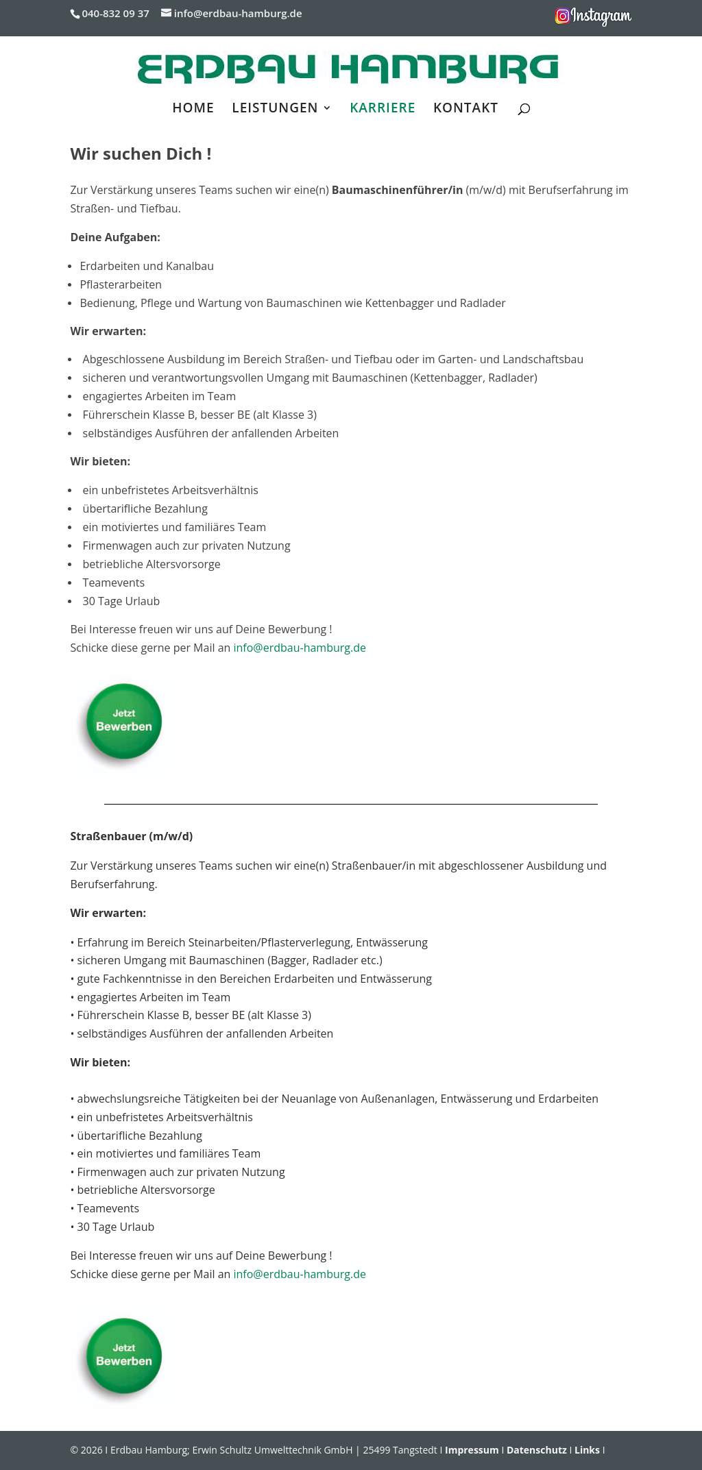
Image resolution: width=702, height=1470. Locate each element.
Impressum (472, 1449)
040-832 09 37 (115, 13)
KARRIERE (382, 110)
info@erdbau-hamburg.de (300, 647)
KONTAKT (465, 110)
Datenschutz (537, 1449)
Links (587, 1449)
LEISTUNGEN (275, 110)
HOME (193, 110)
